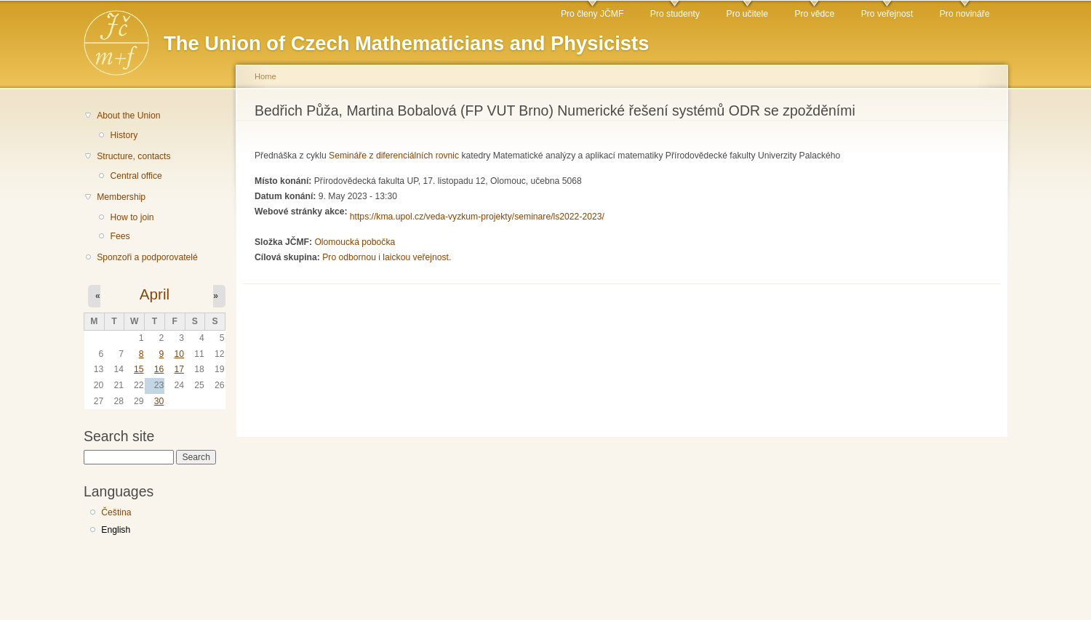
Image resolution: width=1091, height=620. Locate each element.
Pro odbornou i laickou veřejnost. (386, 257)
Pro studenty (675, 14)
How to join (131, 217)
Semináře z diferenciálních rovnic (394, 155)
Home (265, 76)
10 (179, 354)
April (154, 294)
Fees (119, 236)
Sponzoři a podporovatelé (147, 257)
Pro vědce (814, 14)
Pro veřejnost (887, 14)
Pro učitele (747, 14)
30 (159, 401)
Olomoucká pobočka (354, 242)
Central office (135, 176)
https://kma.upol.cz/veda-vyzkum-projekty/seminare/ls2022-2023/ (477, 217)
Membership (121, 197)
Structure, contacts (133, 156)
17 (179, 369)
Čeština (116, 512)
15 (139, 369)
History (123, 135)
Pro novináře (965, 14)
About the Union (128, 115)
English (115, 530)
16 (159, 369)
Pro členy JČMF (592, 14)
